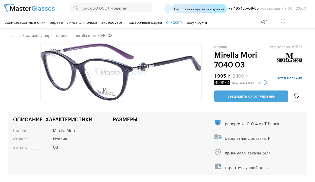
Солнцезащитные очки (25, 22)
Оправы (56, 22)
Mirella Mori (64, 130)
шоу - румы (197, 22)
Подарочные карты (145, 22)
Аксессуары (112, 22)
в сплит (240, 82)
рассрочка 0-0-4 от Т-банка (252, 123)
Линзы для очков (82, 22)
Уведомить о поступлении (251, 96)
